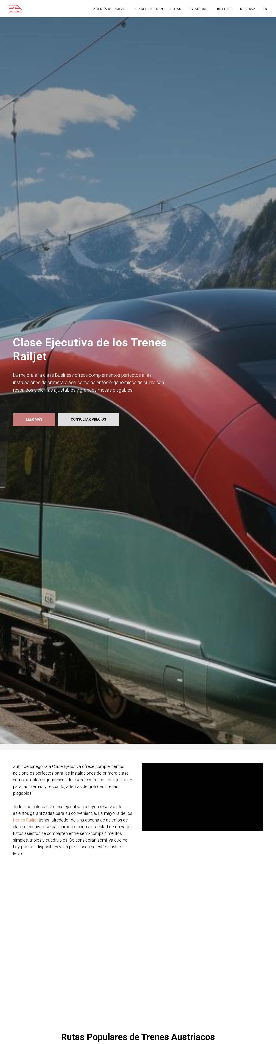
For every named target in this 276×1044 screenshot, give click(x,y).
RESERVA (248, 9)
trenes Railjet (25, 820)
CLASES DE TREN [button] (149, 9)
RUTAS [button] (175, 9)
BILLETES (225, 9)
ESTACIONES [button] (199, 9)
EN (265, 9)
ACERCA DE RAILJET (110, 9)
